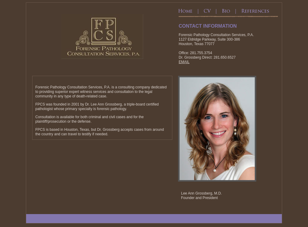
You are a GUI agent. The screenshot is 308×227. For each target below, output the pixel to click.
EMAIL (184, 62)
